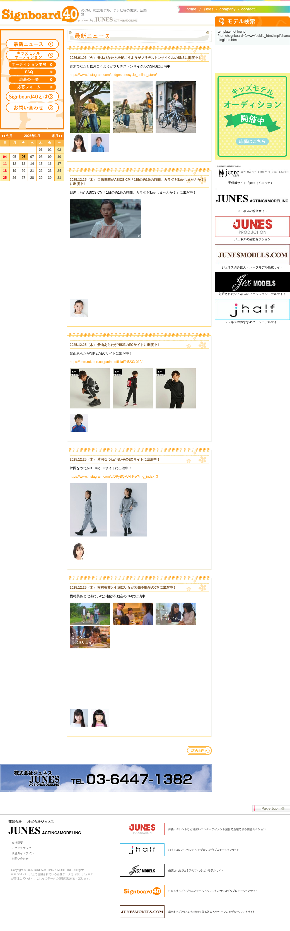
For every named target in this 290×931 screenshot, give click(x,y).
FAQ (32, 72)
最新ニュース (32, 44)
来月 (55, 136)
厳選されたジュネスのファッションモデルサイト (252, 293)
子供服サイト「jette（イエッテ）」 (252, 182)
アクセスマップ (21, 848)
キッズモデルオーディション (32, 55)
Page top (271, 808)
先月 (9, 136)
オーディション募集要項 (32, 64)
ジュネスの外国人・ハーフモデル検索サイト (252, 267)
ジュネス (208, 9)
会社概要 (227, 9)
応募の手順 (32, 79)
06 (23, 157)
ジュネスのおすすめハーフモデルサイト (252, 322)
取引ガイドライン (23, 853)
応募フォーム (32, 87)
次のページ (199, 750)
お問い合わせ (246, 9)
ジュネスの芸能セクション (252, 239)
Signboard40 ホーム (40, 14)
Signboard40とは (32, 96)
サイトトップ (191, 9)
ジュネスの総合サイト (252, 211)
